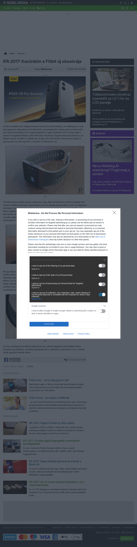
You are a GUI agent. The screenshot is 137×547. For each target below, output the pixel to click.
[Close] (115, 213)
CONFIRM (49, 324)
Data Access (68, 334)
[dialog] (69, 273)
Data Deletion (53, 334)
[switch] (102, 265)
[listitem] (69, 259)
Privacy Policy (83, 334)
